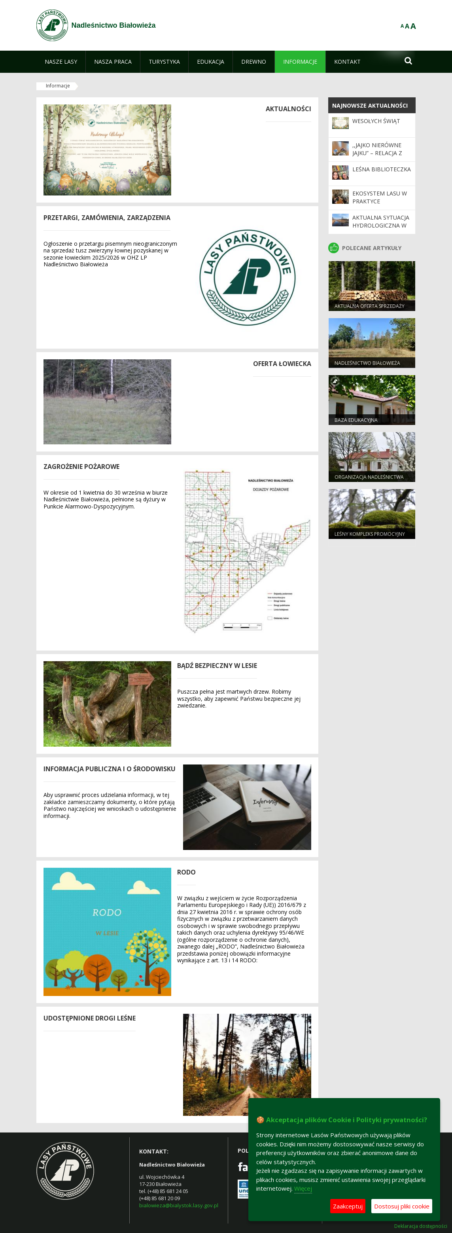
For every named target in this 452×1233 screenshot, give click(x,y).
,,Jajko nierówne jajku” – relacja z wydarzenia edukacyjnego (377, 157)
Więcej (303, 1188)
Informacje (58, 85)
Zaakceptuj (348, 1206)
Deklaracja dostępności (420, 1226)
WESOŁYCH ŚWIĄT (376, 121)
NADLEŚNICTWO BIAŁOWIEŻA (367, 363)
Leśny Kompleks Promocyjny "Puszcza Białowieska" (370, 537)
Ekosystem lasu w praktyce (379, 197)
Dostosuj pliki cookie (401, 1206)
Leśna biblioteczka (381, 169)
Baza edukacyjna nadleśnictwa (356, 423)
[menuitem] (60, 62)
